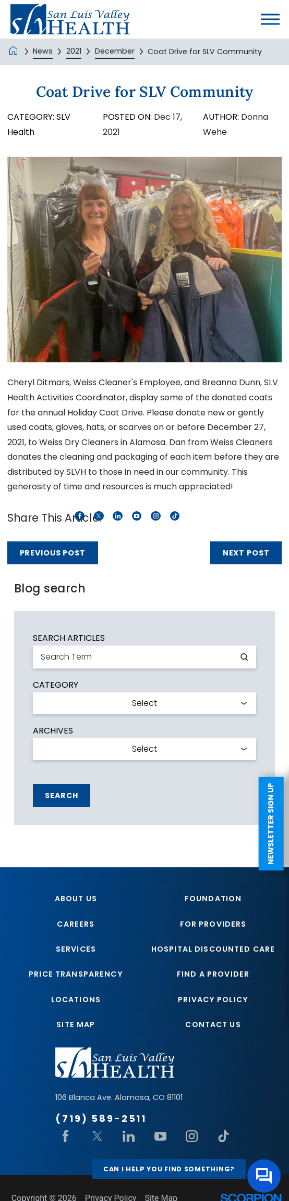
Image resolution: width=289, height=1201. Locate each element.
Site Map (75, 1024)
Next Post (246, 553)
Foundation (213, 898)
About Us (76, 898)
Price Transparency (76, 974)
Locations (76, 999)
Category (55, 685)
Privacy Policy (213, 999)
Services (76, 949)
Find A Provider (213, 974)
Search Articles (69, 638)
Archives (53, 731)
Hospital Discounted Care (213, 949)
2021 (73, 51)
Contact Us (212, 1024)
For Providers (213, 924)
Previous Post (53, 553)
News (43, 51)
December (115, 51)
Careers (75, 924)
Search (61, 795)
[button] (270, 19)
